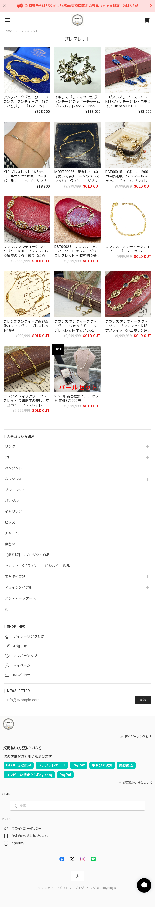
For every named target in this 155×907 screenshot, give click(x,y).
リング (10, 446)
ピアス (10, 522)
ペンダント (13, 468)
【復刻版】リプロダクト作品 (27, 555)
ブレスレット (15, 490)
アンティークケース (20, 598)
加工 (8, 609)
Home (8, 31)
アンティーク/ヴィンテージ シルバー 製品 (37, 566)
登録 (143, 700)
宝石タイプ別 (17, 577)
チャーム (12, 533)
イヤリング (13, 511)
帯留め (10, 544)
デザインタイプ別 (18, 587)
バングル (12, 501)
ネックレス (13, 479)
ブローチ (12, 457)
